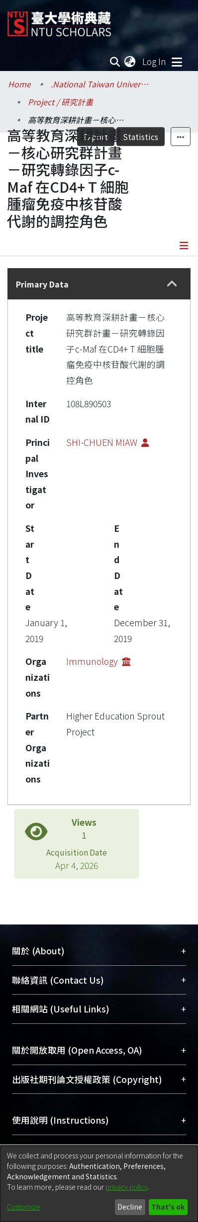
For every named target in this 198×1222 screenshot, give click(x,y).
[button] (172, 284)
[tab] (99, 283)
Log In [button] (154, 61)
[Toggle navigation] (177, 61)
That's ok (168, 1207)
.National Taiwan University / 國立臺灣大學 (100, 84)
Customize (23, 1207)
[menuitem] (130, 61)
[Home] (59, 20)
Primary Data (42, 284)
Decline (129, 1207)
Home (19, 84)
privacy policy (126, 1187)
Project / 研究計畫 (60, 102)
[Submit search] (114, 62)
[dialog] (99, 1184)
